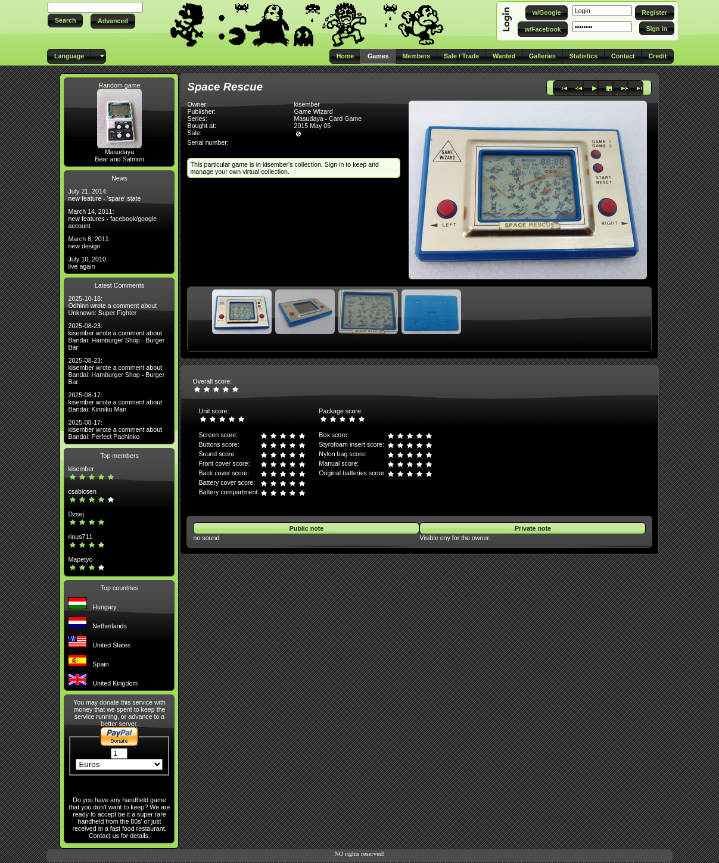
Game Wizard (313, 111)
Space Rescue (225, 86)
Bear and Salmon (119, 159)
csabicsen (82, 491)
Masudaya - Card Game (328, 118)
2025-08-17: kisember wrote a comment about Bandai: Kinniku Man (115, 402)
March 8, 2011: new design (89, 242)
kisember (81, 468)
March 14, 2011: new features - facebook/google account (112, 218)
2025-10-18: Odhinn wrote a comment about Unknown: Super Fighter (112, 305)
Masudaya (119, 151)
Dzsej (76, 514)
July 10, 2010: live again (87, 263)
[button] (65, 20)
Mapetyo (80, 559)
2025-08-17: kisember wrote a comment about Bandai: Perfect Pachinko (115, 429)
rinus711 (80, 536)
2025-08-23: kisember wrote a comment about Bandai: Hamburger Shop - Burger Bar (116, 336)
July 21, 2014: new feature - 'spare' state (104, 195)
